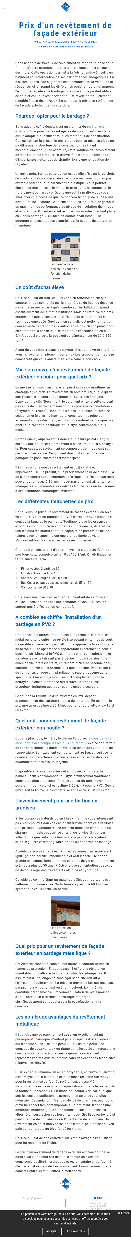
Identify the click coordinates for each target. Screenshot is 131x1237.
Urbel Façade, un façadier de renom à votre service (65, 41)
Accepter (51, 1231)
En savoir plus (76, 1231)
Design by (33, 1198)
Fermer (125, 1213)
